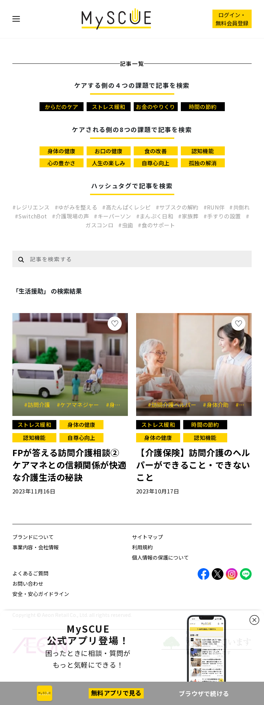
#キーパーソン (113, 216)
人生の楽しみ (108, 163)
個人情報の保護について (160, 557)
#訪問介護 (39, 405)
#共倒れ (239, 207)
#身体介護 (121, 405)
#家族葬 (189, 216)
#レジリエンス (31, 207)
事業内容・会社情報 (35, 547)
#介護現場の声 (71, 216)
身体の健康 (61, 151)
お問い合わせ (27, 583)
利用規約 (142, 547)
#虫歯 (126, 225)
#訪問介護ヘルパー (174, 405)
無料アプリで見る (116, 692)
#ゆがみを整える (77, 207)
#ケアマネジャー (80, 405)
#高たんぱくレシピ (127, 207)
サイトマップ (147, 536)
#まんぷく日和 (155, 216)
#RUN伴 (215, 207)
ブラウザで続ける (204, 693)
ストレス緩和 (108, 107)
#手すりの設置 (223, 216)
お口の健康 (109, 151)
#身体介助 (218, 405)
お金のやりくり (155, 107)
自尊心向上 (156, 163)
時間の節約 (203, 107)
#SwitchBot (31, 216)
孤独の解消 (203, 163)
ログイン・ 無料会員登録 (232, 19)
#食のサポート (156, 225)
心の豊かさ (61, 163)
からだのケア (61, 107)
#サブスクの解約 (178, 207)
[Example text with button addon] (139, 259)
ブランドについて (33, 536)
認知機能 (202, 151)
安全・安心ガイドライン (40, 593)
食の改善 (155, 151)
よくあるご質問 (30, 573)
